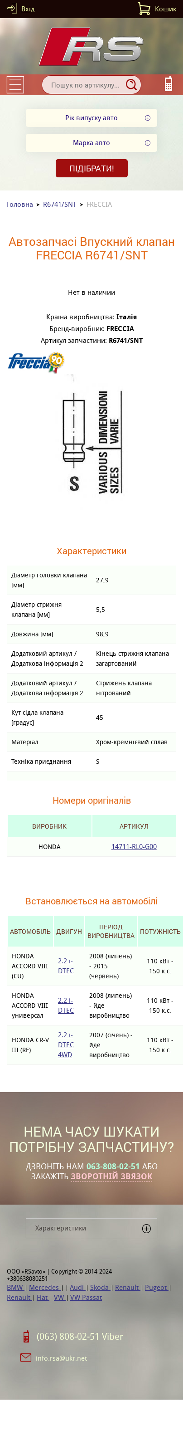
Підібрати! (91, 168)
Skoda (100, 1287)
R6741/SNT (60, 204)
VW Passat (86, 1297)
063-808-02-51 (113, 1166)
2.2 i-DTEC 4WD (66, 1044)
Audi (78, 1287)
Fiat (43, 1297)
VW (60, 1297)
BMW (15, 1287)
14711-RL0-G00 (134, 846)
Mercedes (45, 1287)
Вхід (27, 9)
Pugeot (157, 1287)
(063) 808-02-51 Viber (80, 1337)
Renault (127, 1287)
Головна (20, 204)
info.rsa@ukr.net (61, 1358)
